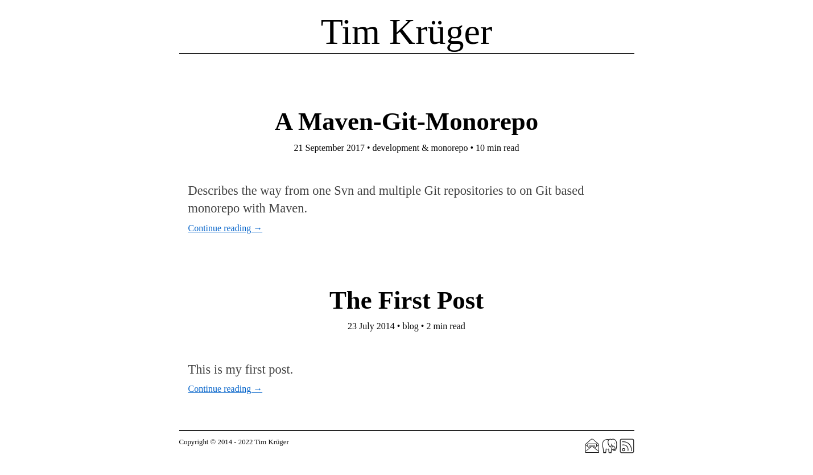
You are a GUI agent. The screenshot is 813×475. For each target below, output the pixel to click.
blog (410, 326)
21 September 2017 (329, 148)
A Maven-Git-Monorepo (406, 121)
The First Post (406, 300)
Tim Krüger (407, 31)
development (396, 148)
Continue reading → (225, 228)
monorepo (449, 148)
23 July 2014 (371, 326)
